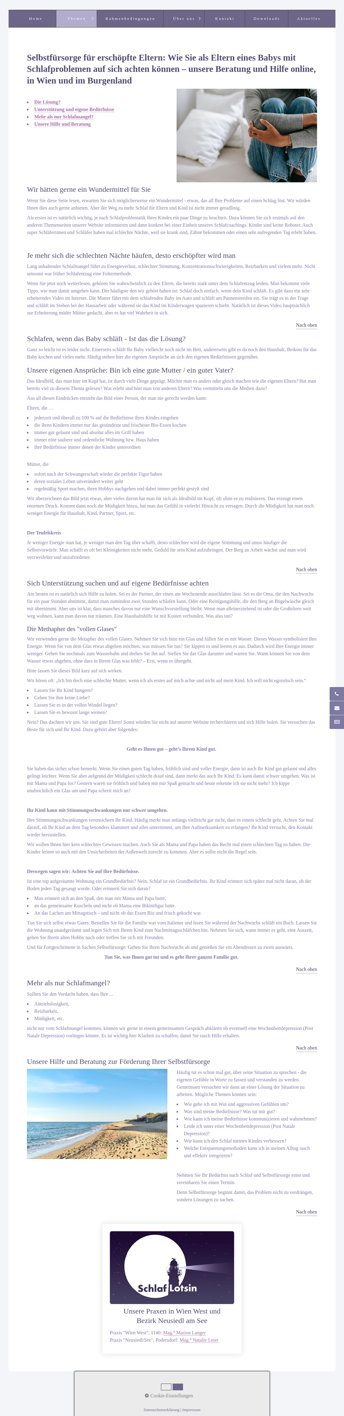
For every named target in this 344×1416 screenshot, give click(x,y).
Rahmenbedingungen (130, 19)
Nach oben (306, 325)
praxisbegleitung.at (219, 1397)
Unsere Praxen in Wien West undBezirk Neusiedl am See (172, 1289)
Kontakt (225, 19)
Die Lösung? (47, 102)
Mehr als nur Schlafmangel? (64, 116)
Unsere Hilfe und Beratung (62, 124)
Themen (76, 19)
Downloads (266, 19)
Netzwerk (162, 1389)
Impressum (187, 1389)
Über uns (184, 19)
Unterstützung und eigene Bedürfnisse (74, 109)
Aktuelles (309, 19)
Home (36, 19)
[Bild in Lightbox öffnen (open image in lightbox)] (247, 135)
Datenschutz (215, 1389)
